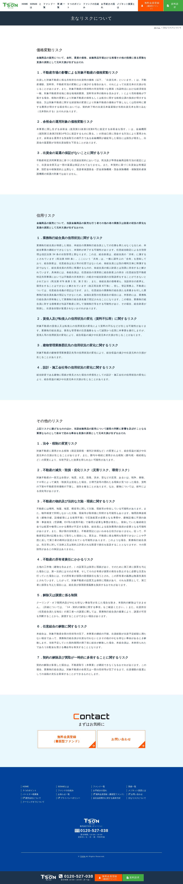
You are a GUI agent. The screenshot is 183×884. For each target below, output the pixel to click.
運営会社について (32, 798)
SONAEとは (63, 786)
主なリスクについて (137, 798)
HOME (25, 4)
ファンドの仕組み (66, 790)
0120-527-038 (94, 830)
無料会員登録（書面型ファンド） (68, 739)
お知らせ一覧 (64, 794)
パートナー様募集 (30, 794)
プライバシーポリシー (69, 798)
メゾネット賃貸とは (137, 790)
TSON (82, 856)
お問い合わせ (115, 739)
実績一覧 (132, 786)
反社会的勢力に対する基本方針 (107, 798)
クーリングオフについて (33, 802)
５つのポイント (29, 790)
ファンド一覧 (99, 786)
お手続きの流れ (100, 790)
